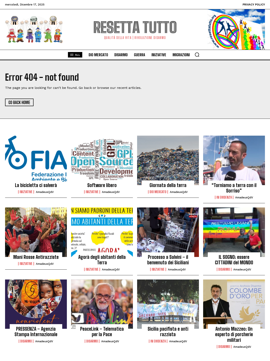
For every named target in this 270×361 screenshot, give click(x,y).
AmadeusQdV (45, 192)
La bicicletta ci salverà (36, 185)
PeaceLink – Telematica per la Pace (102, 331)
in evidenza (224, 197)
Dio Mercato (158, 192)
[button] (197, 54)
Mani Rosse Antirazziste (36, 257)
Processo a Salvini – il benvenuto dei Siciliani (168, 259)
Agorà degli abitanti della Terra (102, 259)
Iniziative (26, 192)
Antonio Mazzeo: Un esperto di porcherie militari (234, 334)
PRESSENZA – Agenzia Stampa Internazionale (36, 331)
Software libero (102, 185)
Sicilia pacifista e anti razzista (168, 331)
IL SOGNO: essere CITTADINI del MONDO (234, 259)
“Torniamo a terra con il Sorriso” (234, 188)
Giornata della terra (168, 185)
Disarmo (224, 269)
